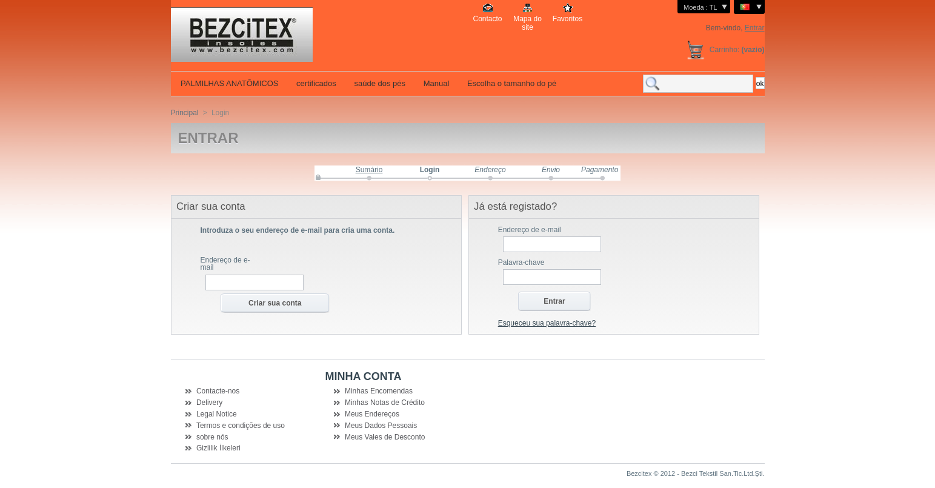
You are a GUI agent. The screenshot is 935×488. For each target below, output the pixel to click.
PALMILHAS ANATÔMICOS (229, 83)
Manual (435, 83)
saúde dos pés (378, 83)
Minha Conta (363, 376)
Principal (185, 113)
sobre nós (212, 437)
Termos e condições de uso (240, 425)
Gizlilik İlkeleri (218, 448)
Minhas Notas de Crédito (385, 402)
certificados (315, 83)
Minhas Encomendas (379, 391)
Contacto (487, 19)
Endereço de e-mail (225, 263)
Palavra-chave (521, 262)
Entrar (755, 28)
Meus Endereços (372, 414)
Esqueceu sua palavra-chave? (547, 323)
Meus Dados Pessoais (381, 425)
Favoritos (567, 19)
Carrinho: (724, 49)
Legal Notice (216, 414)
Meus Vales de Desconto (385, 437)
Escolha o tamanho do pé (510, 83)
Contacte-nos (217, 391)
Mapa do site (527, 19)
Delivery (209, 402)
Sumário (369, 169)
